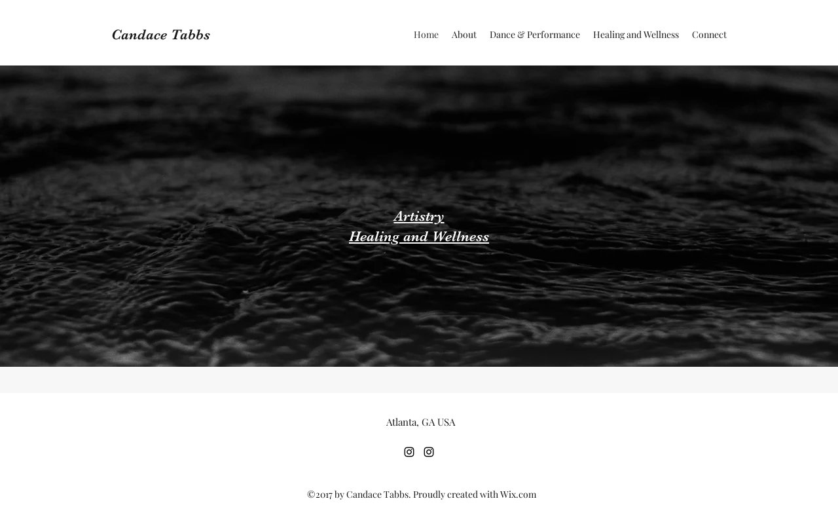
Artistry (419, 216)
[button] (535, 35)
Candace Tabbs (160, 34)
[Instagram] (409, 451)
